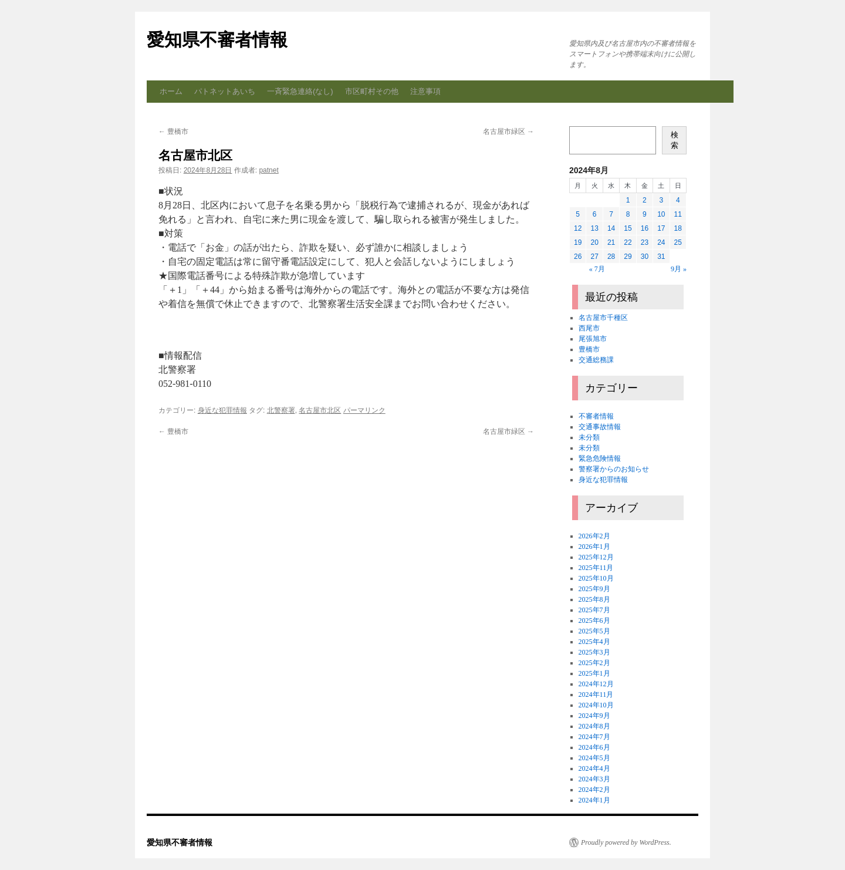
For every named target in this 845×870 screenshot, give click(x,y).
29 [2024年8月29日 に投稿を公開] (627, 256)
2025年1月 (594, 673)
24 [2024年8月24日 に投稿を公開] (661, 242)
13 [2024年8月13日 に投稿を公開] (594, 228)
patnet (268, 170)
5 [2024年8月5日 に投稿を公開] (578, 214)
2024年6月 (594, 747)
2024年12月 (596, 684)
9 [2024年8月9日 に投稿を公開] (645, 214)
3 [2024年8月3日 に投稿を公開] (661, 200)
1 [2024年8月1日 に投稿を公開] (628, 200)
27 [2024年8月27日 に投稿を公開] (594, 256)
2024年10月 (596, 705)
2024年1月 (594, 800)
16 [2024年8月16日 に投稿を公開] (644, 228)
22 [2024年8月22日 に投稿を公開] (627, 242)
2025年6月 (594, 620)
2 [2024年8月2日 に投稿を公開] (645, 200)
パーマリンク (364, 410)
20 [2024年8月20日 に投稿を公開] (594, 242)
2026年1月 (594, 546)
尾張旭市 (593, 339)
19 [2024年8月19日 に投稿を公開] (578, 242)
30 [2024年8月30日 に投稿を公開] (644, 256)
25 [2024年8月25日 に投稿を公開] (678, 242)
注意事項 (425, 91)
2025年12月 (596, 557)
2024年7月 (594, 737)
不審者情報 (596, 416)
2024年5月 (594, 758)
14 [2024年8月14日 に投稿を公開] (611, 228)
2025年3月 (594, 652)
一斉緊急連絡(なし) (300, 91)
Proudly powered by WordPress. (626, 842)
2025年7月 (594, 610)
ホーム (171, 91)
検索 (674, 140)
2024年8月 (594, 726)
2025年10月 (596, 578)
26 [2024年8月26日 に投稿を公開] (578, 256)
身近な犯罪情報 (222, 410)
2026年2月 (594, 536)
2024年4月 (594, 768)
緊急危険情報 (600, 458)
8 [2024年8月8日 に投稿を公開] (628, 214)
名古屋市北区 (320, 410)
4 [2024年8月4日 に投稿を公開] (678, 200)
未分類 (589, 437)
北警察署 (281, 410)
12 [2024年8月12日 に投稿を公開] (578, 228)
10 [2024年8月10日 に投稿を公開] (661, 214)
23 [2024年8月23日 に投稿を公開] (644, 242)
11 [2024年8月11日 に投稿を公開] (678, 214)
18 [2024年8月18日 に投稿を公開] (678, 228)
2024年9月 (594, 715)
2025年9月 (594, 589)
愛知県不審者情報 (217, 39)
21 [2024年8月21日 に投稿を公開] (611, 242)
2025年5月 (594, 631)
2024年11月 (596, 694)
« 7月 (597, 269)
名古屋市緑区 (508, 131)
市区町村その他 (371, 91)
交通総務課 (596, 360)
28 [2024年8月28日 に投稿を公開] (611, 256)
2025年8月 (594, 599)
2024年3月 (594, 779)
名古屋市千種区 (603, 317)
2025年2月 (594, 663)
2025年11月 (596, 568)
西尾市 (589, 328)
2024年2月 (594, 789)
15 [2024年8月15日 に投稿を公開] (627, 228)
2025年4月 (594, 642)
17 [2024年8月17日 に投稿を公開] (661, 228)
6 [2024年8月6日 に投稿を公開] (595, 214)
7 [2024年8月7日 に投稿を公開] (611, 214)
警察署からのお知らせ (614, 469)
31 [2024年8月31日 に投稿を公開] (661, 256)
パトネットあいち (224, 91)
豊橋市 (173, 131)
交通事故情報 (600, 427)
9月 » (679, 269)
